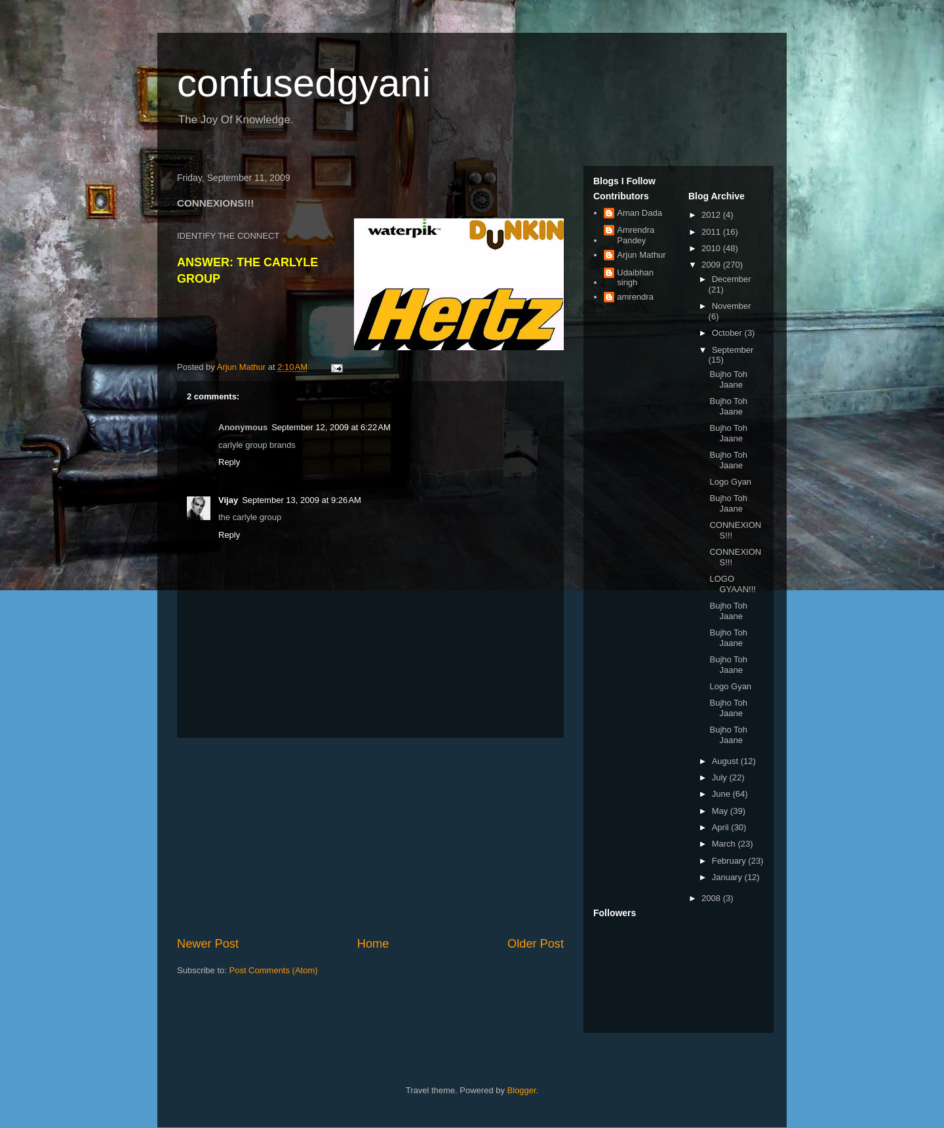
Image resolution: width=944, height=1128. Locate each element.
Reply (229, 462)
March (725, 844)
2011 (712, 232)
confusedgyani (304, 83)
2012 (712, 215)
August (726, 761)
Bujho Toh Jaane (728, 379)
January (728, 877)
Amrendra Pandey (635, 235)
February (730, 861)
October (728, 333)
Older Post (535, 943)
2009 (712, 265)
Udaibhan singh (635, 278)
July (721, 777)
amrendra (635, 297)
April (722, 827)
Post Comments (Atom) (273, 970)
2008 (712, 898)
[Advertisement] (370, 837)
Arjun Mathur (641, 255)
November (731, 306)
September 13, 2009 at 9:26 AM (301, 500)
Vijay (228, 500)
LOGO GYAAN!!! (732, 584)
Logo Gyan (730, 482)
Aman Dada (639, 213)
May (721, 811)
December (731, 279)
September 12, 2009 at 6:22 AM (331, 427)
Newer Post (208, 943)
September (733, 350)
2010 (712, 248)
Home (373, 943)
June (722, 794)
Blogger (521, 1090)
